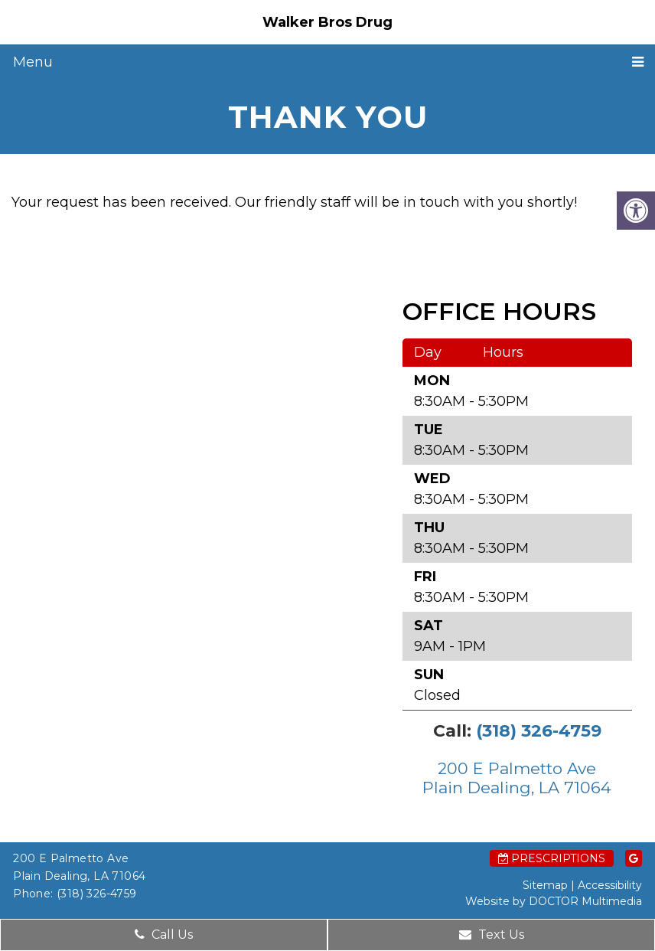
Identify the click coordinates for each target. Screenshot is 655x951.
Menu (33, 62)
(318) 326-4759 (538, 731)
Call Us (164, 934)
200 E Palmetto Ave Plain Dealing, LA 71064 (516, 778)
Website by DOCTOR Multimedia (553, 901)
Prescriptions (551, 858)
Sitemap (545, 885)
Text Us (491, 934)
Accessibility (610, 885)
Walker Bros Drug (327, 22)
